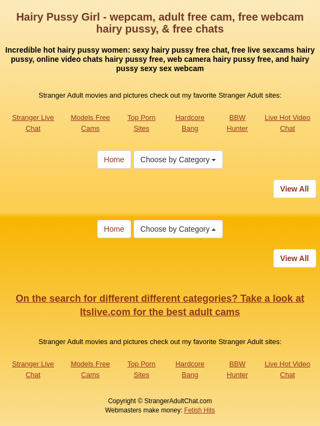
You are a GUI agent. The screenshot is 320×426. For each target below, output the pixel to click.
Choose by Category (178, 159)
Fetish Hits (199, 410)
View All (294, 189)
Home (114, 159)
